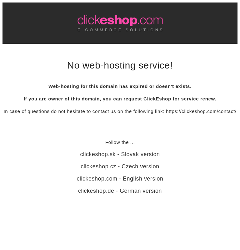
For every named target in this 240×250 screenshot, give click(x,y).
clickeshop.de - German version (120, 191)
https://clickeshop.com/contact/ (201, 111)
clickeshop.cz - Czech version (120, 166)
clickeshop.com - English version (120, 179)
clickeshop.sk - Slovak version (120, 154)
